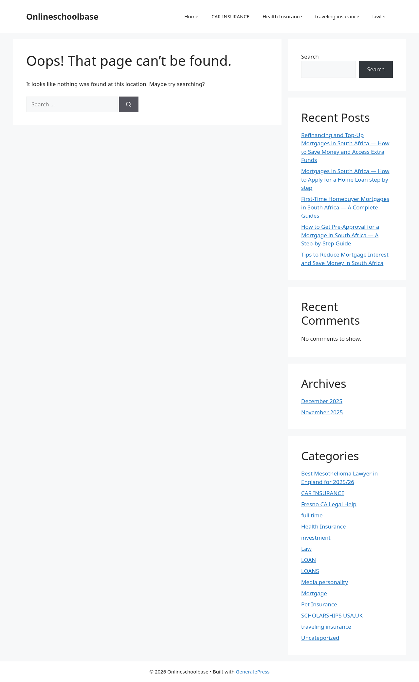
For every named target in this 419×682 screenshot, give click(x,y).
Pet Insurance (319, 604)
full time (312, 515)
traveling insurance (337, 16)
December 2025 (321, 401)
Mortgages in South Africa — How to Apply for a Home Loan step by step (345, 179)
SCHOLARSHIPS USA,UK (332, 615)
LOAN (308, 560)
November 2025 (322, 412)
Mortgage (314, 593)
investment (316, 537)
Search (310, 56)
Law (306, 548)
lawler (379, 16)
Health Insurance (282, 16)
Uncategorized (320, 637)
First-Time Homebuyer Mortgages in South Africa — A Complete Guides (345, 207)
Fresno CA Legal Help (328, 504)
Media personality (324, 582)
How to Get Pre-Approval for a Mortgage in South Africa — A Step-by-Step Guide (340, 235)
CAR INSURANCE (230, 16)
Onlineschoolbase (62, 16)
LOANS (310, 571)
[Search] (128, 104)
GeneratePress (252, 671)
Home (191, 16)
